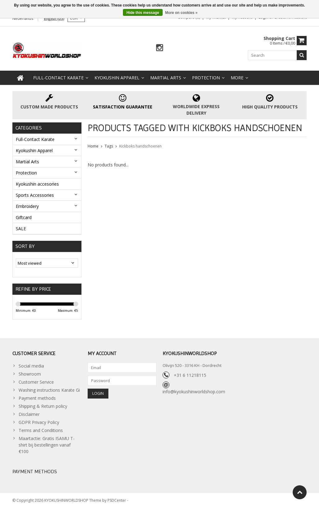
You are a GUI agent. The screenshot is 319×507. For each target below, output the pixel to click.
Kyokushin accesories (37, 183)
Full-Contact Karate (58, 76)
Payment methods (37, 397)
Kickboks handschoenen (140, 145)
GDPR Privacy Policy (39, 421)
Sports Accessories (35, 194)
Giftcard (24, 216)
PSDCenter (117, 499)
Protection (206, 76)
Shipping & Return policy (43, 405)
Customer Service (36, 381)
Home (93, 145)
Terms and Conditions (41, 429)
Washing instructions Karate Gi (49, 389)
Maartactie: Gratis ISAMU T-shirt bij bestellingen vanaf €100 (47, 443)
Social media (31, 365)
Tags (109, 145)
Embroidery (27, 205)
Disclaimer (29, 413)
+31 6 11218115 (190, 374)
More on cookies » (181, 13)
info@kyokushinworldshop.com (194, 391)
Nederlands (22, 18)
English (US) (54, 18)
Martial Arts (165, 76)
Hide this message (142, 13)
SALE (21, 227)
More (237, 76)
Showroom (30, 373)
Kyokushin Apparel (116, 76)
